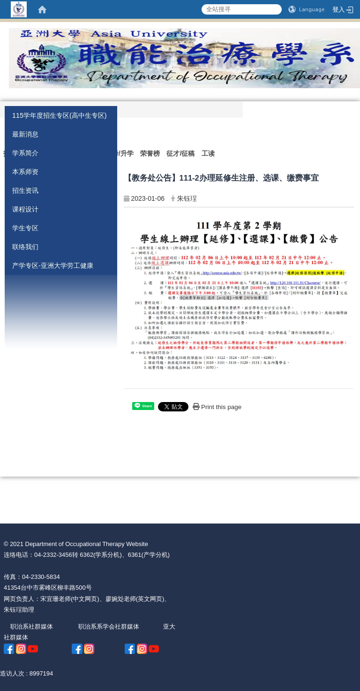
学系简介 (25, 153)
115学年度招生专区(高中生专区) (59, 115)
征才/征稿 (180, 153)
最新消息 (25, 134)
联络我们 (25, 247)
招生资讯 (25, 190)
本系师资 (25, 171)
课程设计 (25, 209)
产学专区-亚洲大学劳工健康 (52, 265)
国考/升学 (119, 153)
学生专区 (25, 228)
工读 (208, 153)
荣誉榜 (150, 153)
